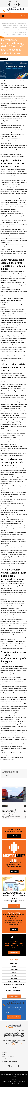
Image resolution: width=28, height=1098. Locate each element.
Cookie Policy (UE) (6, 1059)
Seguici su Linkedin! (14, 1017)
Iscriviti (14, 930)
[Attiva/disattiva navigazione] (24, 15)
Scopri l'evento (14, 906)
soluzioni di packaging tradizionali (10, 415)
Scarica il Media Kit (14, 836)
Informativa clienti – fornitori (10, 1082)
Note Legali (22, 1082)
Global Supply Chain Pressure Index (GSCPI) (12, 238)
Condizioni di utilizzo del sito (14, 1084)
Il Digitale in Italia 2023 (9, 117)
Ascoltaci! (14, 871)
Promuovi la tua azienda (8, 1057)
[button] (21, 16)
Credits (14, 1079)
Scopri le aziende (14, 996)
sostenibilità (16, 722)
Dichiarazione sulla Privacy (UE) (9, 1061)
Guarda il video (14, 953)
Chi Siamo (4, 1052)
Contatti (4, 1055)
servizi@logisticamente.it (15, 1044)
